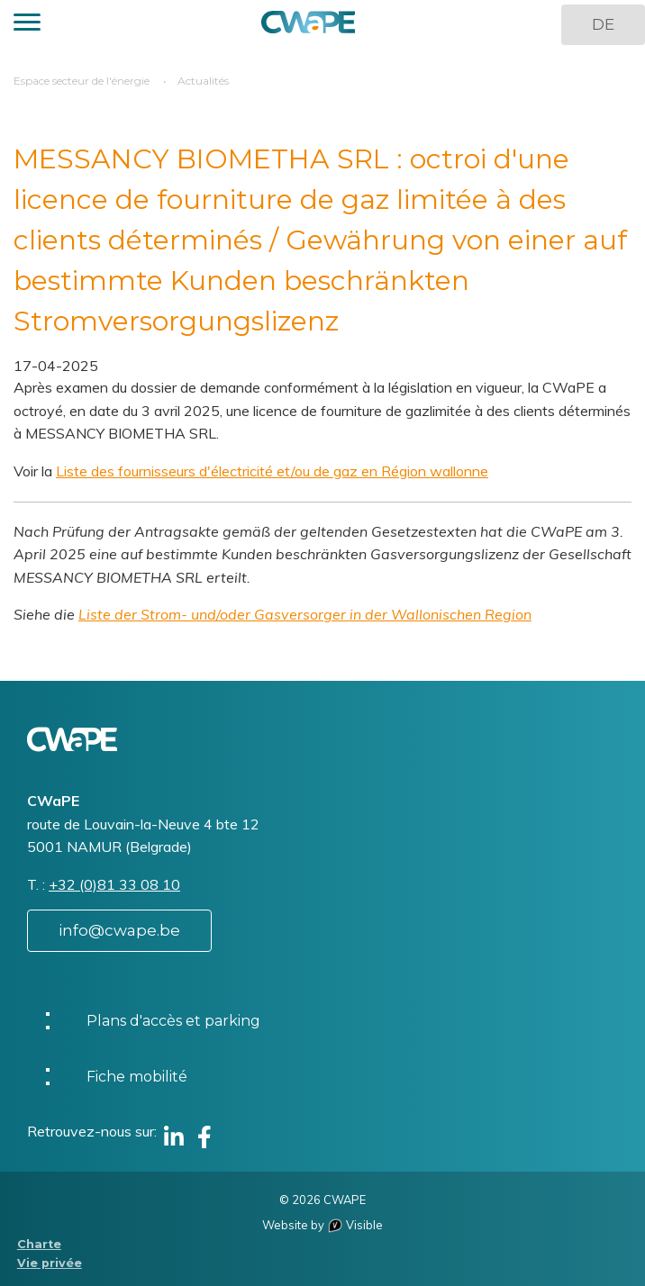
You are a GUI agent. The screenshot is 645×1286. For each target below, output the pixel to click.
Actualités (203, 80)
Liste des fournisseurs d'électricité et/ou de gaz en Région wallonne (272, 471)
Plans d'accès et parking (173, 1020)
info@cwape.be (119, 930)
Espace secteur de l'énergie (82, 80)
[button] (27, 25)
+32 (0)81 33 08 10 (114, 884)
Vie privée (49, 1263)
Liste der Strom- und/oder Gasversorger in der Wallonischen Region (304, 614)
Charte (39, 1244)
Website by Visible (322, 1225)
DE (603, 24)
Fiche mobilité (136, 1076)
